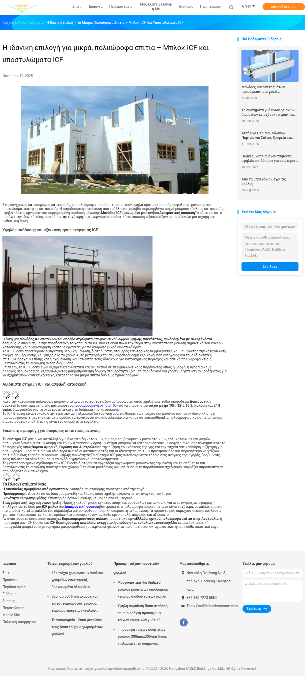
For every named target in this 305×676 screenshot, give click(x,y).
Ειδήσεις (9, 594)
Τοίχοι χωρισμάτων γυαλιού (70, 564)
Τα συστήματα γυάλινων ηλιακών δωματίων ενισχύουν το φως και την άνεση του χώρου (268, 112)
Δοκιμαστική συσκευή (82, 507)
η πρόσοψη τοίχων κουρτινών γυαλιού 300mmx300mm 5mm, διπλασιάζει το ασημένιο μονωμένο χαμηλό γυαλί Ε (142, 637)
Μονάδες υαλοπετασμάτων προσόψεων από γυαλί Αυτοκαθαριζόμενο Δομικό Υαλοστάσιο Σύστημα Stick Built (267, 89)
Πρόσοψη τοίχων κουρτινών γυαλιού (136, 568)
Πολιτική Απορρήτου (19, 622)
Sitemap (8, 601)
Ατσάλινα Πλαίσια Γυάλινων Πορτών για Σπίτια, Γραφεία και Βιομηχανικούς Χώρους (267, 135)
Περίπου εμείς (14, 587)
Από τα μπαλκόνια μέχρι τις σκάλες (264, 181)
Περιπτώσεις (13, 608)
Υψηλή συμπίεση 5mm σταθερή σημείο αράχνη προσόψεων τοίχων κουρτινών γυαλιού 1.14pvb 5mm (143, 613)
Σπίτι (6, 573)
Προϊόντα (10, 580)
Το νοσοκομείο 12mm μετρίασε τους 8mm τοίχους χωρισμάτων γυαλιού (77, 627)
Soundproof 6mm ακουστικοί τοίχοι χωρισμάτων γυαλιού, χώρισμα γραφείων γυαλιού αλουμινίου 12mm (75, 604)
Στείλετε (270, 267)
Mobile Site (11, 615)
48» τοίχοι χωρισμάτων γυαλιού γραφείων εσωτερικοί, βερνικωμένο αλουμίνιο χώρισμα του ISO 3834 (77, 580)
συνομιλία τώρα (283, 7)
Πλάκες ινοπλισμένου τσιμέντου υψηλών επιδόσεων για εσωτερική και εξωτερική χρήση (269, 158)
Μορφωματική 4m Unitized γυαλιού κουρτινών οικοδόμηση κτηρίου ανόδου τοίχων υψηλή (143, 589)
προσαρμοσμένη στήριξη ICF (95, 405)
